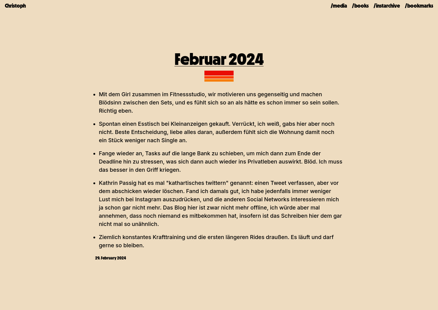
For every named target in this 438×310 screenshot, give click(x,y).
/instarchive (387, 6)
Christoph (15, 6)
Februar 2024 (219, 59)
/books (360, 6)
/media (339, 6)
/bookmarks (419, 6)
